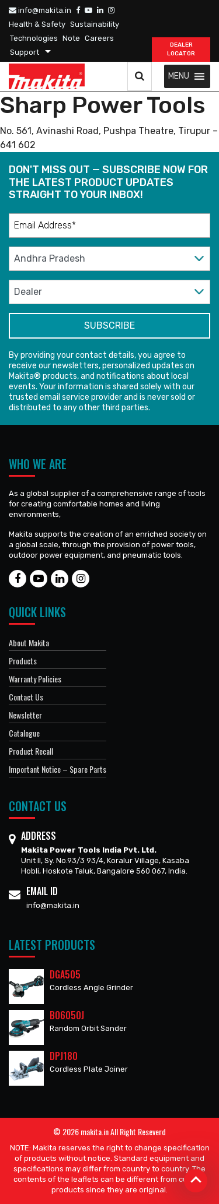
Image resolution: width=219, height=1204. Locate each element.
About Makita (29, 642)
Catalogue (24, 733)
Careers (99, 38)
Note (71, 38)
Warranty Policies (35, 679)
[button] (178, 76)
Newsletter (25, 715)
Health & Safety (37, 24)
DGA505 (65, 974)
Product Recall (31, 751)
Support (24, 52)
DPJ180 (64, 1056)
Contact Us (26, 697)
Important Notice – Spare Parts (57, 769)
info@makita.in (40, 10)
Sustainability (94, 24)
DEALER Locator (181, 49)
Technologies (34, 38)
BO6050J (67, 1015)
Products (23, 660)
